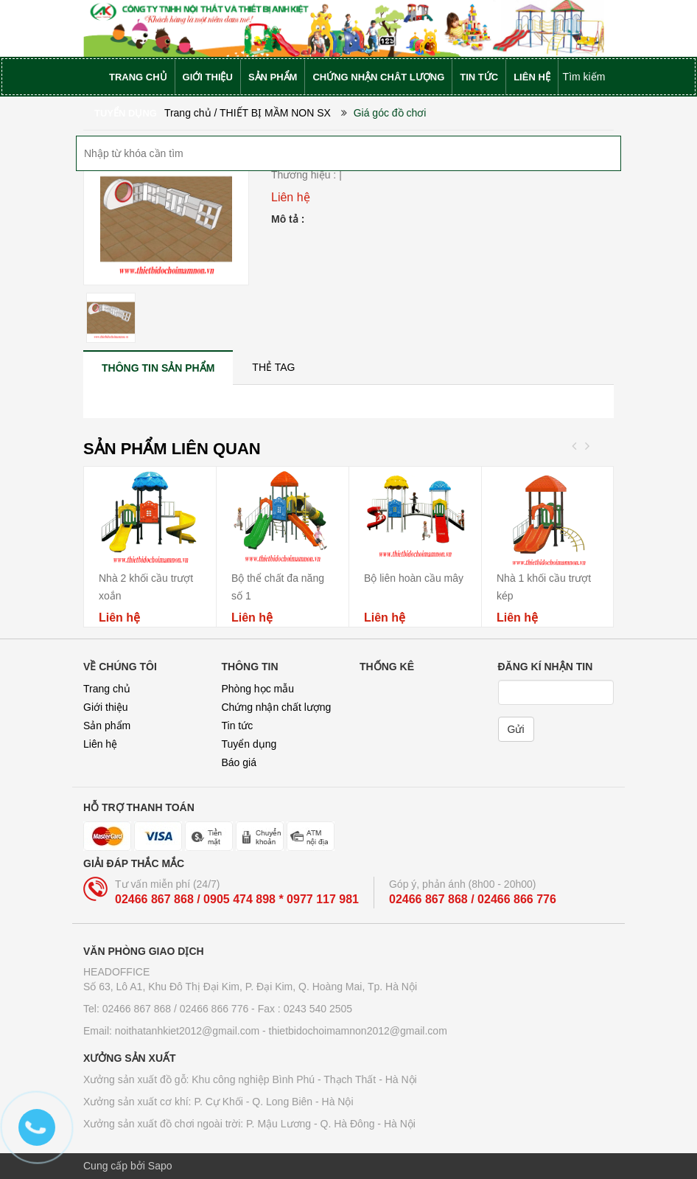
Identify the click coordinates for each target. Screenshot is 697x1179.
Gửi (516, 729)
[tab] (158, 367)
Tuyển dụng (249, 744)
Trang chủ (106, 689)
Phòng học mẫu (258, 689)
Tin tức (237, 725)
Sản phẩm (106, 725)
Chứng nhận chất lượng (277, 707)
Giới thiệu (105, 707)
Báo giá (239, 762)
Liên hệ (100, 744)
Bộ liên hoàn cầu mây (413, 578)
